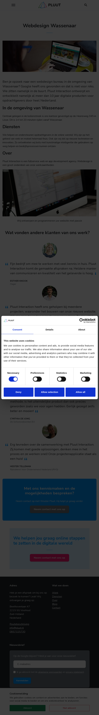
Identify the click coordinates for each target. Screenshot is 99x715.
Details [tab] (50, 329)
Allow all (80, 392)
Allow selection (49, 392)
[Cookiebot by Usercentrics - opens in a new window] (81, 320)
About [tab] (81, 329)
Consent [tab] (17, 329)
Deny (18, 392)
